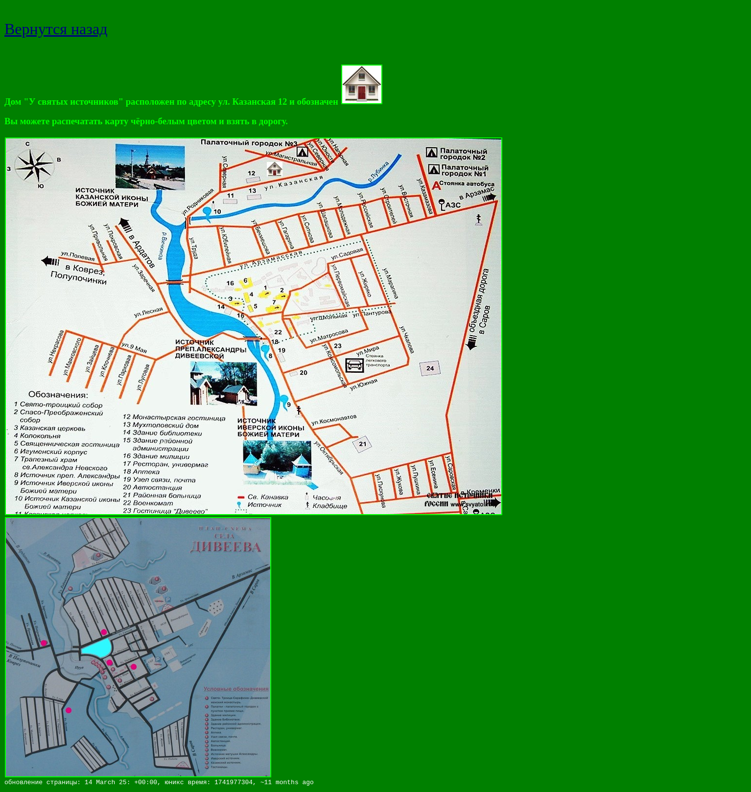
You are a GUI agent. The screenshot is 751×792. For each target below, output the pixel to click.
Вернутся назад (55, 29)
